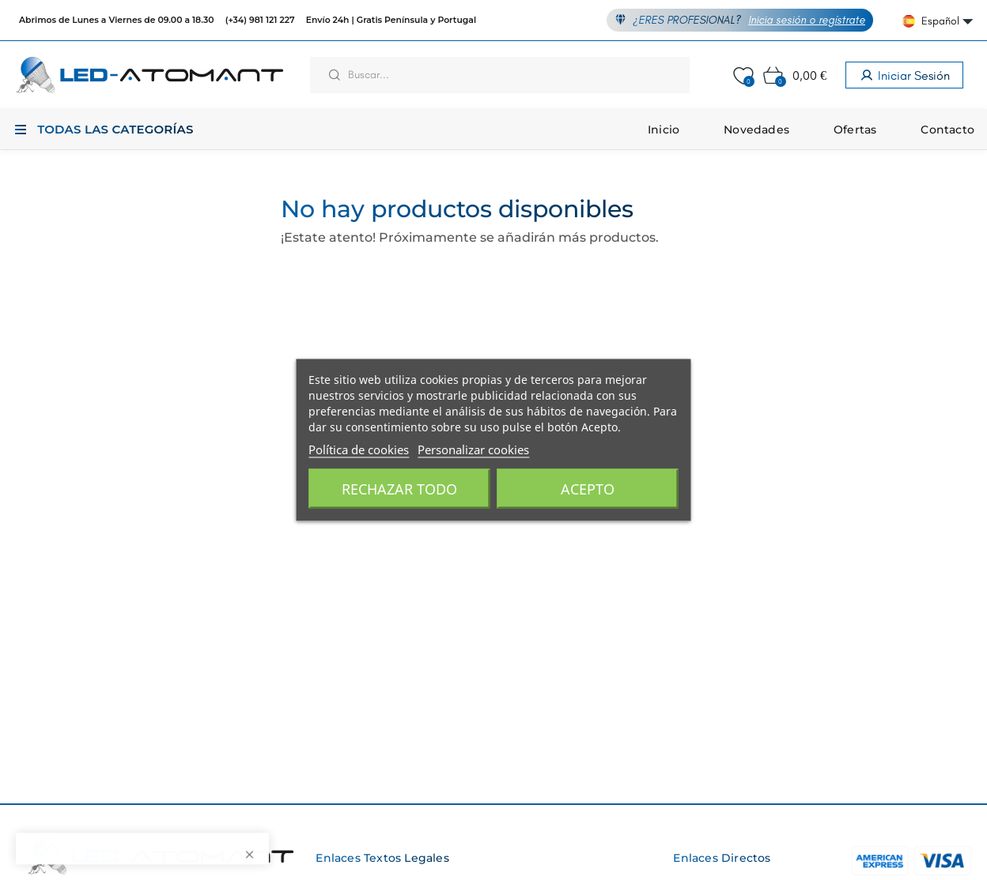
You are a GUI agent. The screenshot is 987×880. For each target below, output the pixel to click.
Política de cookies (358, 449)
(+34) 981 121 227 (260, 20)
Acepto (588, 488)
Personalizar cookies (473, 449)
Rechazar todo (399, 488)
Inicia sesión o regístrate (806, 20)
